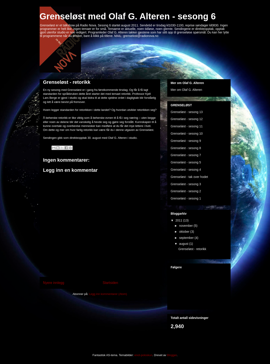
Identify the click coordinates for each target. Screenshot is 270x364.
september (187, 238)
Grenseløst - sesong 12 (187, 119)
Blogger (172, 355)
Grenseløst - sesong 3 (186, 184)
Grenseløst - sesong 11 (187, 126)
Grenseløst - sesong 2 (186, 191)
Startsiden (110, 283)
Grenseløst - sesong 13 (187, 112)
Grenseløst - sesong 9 (186, 141)
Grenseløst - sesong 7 (186, 155)
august (184, 243)
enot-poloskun (143, 355)
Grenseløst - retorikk (66, 82)
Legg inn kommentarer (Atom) (108, 294)
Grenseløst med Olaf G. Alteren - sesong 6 (128, 16)
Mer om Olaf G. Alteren (186, 89)
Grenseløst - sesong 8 (186, 148)
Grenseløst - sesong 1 (186, 198)
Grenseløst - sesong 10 (187, 133)
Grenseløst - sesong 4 (186, 169)
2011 (179, 220)
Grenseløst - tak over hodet (189, 177)
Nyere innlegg (53, 283)
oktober (184, 231)
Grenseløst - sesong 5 (186, 162)
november (186, 225)
